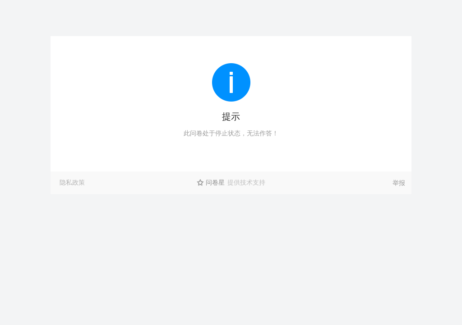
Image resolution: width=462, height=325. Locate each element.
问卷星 (215, 182)
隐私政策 (72, 182)
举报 (399, 182)
